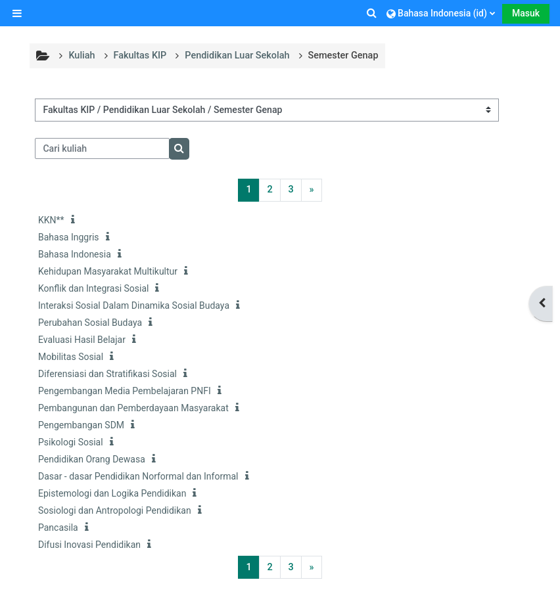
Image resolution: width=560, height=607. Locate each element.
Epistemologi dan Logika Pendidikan (112, 493)
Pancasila (58, 527)
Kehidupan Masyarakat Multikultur (107, 271)
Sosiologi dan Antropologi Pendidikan (114, 510)
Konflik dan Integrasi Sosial (93, 288)
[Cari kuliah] (102, 148)
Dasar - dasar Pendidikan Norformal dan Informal (138, 476)
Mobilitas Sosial (70, 356)
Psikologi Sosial (70, 442)
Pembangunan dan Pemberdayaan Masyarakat (133, 408)
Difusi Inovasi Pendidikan (89, 544)
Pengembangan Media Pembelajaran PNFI (124, 391)
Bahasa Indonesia (74, 254)
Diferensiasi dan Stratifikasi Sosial (107, 374)
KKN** (51, 220)
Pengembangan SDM (81, 425)
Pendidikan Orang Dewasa (91, 459)
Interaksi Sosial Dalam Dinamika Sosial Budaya (133, 305)
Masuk (526, 13)
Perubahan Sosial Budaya (90, 322)
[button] (373, 13)
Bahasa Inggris (68, 237)
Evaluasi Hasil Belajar (82, 339)
